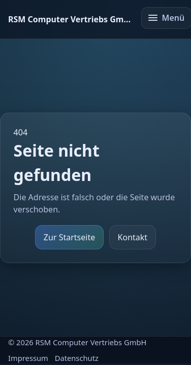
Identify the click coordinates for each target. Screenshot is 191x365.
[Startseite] (70, 19)
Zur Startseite (69, 237)
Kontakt (133, 237)
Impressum (28, 358)
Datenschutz (77, 358)
